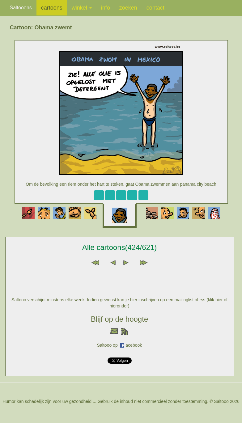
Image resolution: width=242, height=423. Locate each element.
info (105, 8)
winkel (82, 8)
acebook (133, 345)
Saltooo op (108, 345)
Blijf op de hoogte (119, 319)
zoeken (128, 8)
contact (155, 8)
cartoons (51, 8)
